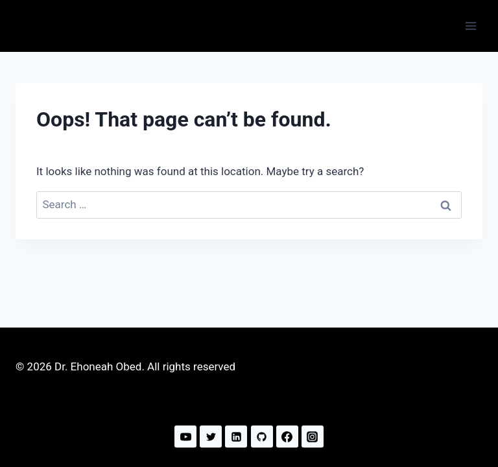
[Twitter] (211, 436)
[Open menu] (470, 26)
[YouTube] (185, 436)
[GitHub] (262, 436)
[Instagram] (313, 436)
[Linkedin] (236, 436)
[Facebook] (287, 436)
